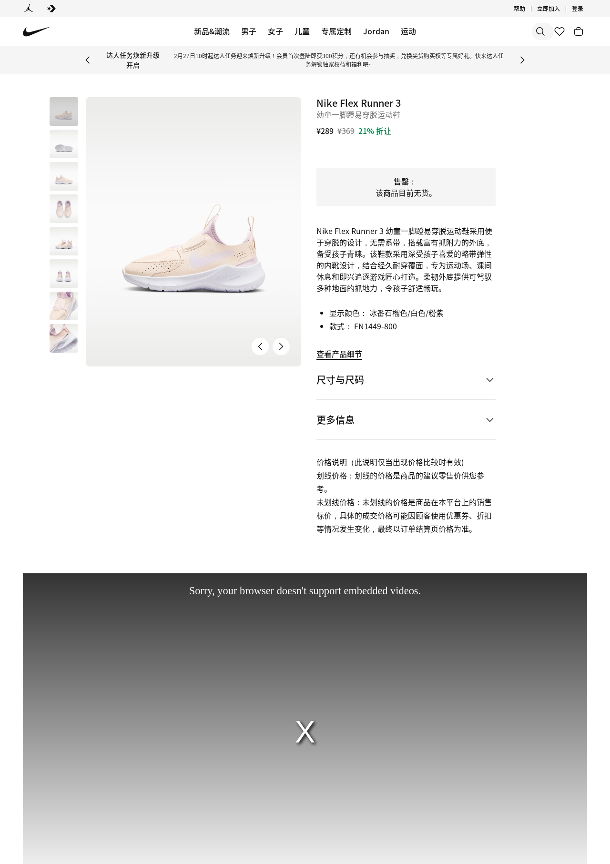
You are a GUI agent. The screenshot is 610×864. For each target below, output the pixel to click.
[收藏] (559, 31)
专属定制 (336, 31)
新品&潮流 (212, 31)
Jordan (376, 31)
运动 (408, 31)
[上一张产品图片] (260, 346)
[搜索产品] (509, 31)
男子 (248, 31)
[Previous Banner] (87, 60)
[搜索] (471, 31)
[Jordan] (28, 8)
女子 (275, 31)
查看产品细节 (339, 353)
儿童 (302, 31)
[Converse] (51, 8)
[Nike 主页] (37, 32)
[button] (64, 144)
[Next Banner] (522, 60)
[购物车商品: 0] (578, 31)
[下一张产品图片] (281, 346)
